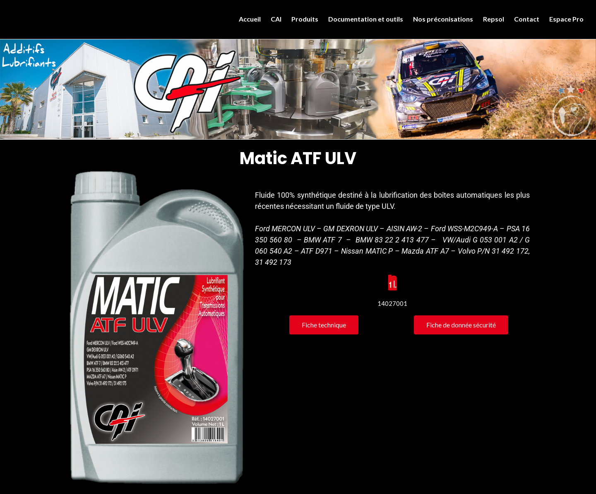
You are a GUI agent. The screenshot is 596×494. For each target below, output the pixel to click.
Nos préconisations (443, 19)
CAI (276, 19)
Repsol (493, 19)
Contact (526, 19)
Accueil (250, 19)
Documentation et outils (365, 19)
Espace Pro (566, 19)
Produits (304, 19)
